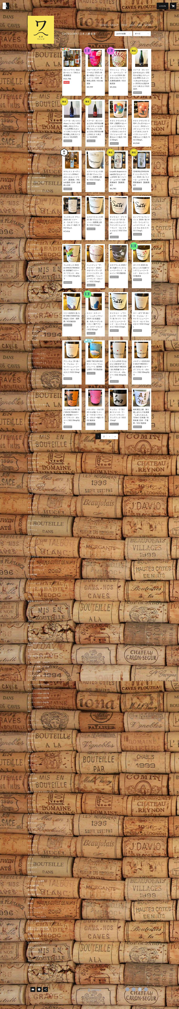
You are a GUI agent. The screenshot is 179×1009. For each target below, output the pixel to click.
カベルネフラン (34, 195)
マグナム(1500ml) (35, 956)
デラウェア (32, 548)
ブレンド (31, 318)
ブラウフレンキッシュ (37, 291)
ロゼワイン (32, 592)
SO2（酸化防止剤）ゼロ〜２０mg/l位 (40, 644)
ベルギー (31, 850)
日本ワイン (32, 872)
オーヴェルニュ (34, 742)
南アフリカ (32, 823)
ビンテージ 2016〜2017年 (38, 693)
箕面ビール (32, 639)
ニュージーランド (35, 827)
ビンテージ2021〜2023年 (38, 702)
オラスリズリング (35, 565)
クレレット (32, 440)
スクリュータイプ (35, 912)
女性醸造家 (32, 890)
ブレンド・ (32, 579)
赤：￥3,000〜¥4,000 (36, 178)
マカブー (31, 512)
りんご (30, 616)
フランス (31, 716)
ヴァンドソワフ (34, 164)
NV (29, 711)
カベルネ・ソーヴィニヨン (39, 191)
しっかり (31, 88)
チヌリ (30, 543)
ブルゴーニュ (33, 720)
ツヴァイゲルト (34, 287)
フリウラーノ (33, 481)
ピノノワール (33, 200)
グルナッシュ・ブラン (37, 436)
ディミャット (33, 539)
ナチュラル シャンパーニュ (39, 725)
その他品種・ (33, 574)
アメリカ (31, 809)
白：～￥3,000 (34, 327)
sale (29, 970)
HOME (104, 25)
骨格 (29, 93)
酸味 (29, 66)
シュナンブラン (34, 380)
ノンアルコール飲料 (36, 881)
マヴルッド (32, 309)
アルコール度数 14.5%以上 (39, 675)
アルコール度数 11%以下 (39, 662)
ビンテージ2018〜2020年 (38, 698)
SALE (132, 25)
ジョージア (32, 783)
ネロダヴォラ (33, 258)
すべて (137, 33)
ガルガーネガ (33, 458)
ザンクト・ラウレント (37, 296)
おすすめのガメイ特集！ (38, 947)
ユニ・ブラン (33, 449)
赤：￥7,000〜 (34, 186)
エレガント (32, 128)
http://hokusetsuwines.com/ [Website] (146, 989)
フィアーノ (32, 489)
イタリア (31, 796)
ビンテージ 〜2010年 (36, 680)
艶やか (30, 115)
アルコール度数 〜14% (38, 671)
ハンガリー (32, 845)
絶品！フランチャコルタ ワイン (41, 792)
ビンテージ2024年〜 (36, 707)
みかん (30, 621)
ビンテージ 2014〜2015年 (38, 689)
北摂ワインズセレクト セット (40, 934)
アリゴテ (31, 349)
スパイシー (32, 97)
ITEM (124, 25)
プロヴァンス (33, 765)
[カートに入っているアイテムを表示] (173, 6)
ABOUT (114, 25)
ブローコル (32, 240)
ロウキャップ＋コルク (37, 917)
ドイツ (30, 787)
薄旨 (29, 160)
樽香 (29, 133)
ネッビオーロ (33, 245)
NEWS (148, 25)
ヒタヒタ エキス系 (35, 146)
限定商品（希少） (35, 894)
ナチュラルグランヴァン (38, 908)
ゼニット (31, 552)
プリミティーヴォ (35, 267)
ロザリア (31, 561)
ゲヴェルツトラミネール (38, 405)
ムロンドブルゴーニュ (37, 363)
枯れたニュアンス (35, 102)
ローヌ (30, 747)
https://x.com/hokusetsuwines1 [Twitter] (134, 989)
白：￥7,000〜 (34, 340)
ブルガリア (32, 868)
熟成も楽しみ (33, 142)
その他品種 (32, 313)
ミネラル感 (32, 155)
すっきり (31, 70)
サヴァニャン (33, 418)
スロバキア (32, 841)
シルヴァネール (34, 414)
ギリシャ (31, 863)
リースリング (33, 376)
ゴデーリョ (32, 530)
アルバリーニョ (34, 521)
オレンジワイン (34, 597)
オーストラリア (34, 805)
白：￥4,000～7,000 (36, 336)
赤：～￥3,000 (34, 173)
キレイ (30, 52)
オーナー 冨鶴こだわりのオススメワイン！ (41, 922)
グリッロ (31, 498)
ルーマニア (32, 818)
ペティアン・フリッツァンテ (40, 588)
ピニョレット (33, 476)
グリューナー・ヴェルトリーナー (40, 386)
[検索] (6, 6)
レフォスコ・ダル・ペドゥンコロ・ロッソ (40, 281)
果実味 (30, 61)
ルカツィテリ (33, 534)
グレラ (30, 494)
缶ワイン (31, 961)
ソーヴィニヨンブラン (37, 354)
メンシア (31, 304)
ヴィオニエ (32, 431)
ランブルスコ (33, 249)
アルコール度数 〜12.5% (38, 667)
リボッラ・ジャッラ (36, 485)
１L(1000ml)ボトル (35, 952)
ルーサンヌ (32, 422)
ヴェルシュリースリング (38, 396)
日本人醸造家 (33, 885)
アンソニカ (32, 503)
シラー (30, 218)
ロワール (31, 729)
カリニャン (32, 227)
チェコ (30, 836)
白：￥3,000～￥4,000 (37, 331)
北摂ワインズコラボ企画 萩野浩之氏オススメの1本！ (40, 928)
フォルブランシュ (35, 367)
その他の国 (32, 876)
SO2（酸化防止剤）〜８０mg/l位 (40, 657)
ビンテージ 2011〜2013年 (38, 684)
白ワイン (31, 322)
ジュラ (30, 751)
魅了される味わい (35, 151)
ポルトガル (32, 832)
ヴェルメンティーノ (36, 463)
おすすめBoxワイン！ (37, 943)
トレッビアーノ (34, 445)
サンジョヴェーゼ (35, 253)
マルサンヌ (32, 427)
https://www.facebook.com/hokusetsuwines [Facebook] (127, 989)
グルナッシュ (33, 213)
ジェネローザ (33, 556)
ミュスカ (31, 371)
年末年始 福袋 (33, 938)
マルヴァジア (33, 467)
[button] (162, 6)
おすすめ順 (121, 33)
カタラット (32, 507)
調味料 (30, 903)
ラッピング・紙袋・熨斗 (38, 974)
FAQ (139, 25)
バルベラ (31, 276)
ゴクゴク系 (32, 79)
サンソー (31, 231)
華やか (30, 119)
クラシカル (32, 137)
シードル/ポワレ (34, 612)
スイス (30, 859)
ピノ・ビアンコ (34, 454)
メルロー (31, 222)
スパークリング (34, 583)
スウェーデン (33, 854)
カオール (31, 769)
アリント (31, 516)
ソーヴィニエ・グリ (36, 358)
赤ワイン (31, 169)
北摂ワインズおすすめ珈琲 (39, 965)
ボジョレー (32, 734)
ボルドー (31, 738)
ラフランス (32, 630)
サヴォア (31, 756)
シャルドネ (32, 345)
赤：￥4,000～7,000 (36, 182)
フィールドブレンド (36, 570)
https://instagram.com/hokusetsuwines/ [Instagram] (140, 989)
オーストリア (33, 814)
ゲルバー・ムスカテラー (38, 391)
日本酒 (30, 899)
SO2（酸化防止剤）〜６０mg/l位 (40, 650)
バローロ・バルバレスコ (38, 607)
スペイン (31, 801)
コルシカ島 (32, 778)
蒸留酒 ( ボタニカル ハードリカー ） (40, 602)
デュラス (31, 236)
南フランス (32, 760)
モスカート (32, 472)
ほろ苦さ (31, 111)
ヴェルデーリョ (34, 525)
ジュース (31, 634)
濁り (29, 84)
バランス (31, 106)
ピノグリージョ (34, 409)
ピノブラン (32, 400)
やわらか (31, 57)
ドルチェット (33, 271)
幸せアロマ (32, 124)
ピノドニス (32, 209)
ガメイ (30, 204)
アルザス (31, 774)
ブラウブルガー (34, 300)
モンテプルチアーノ (36, 262)
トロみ (30, 75)
